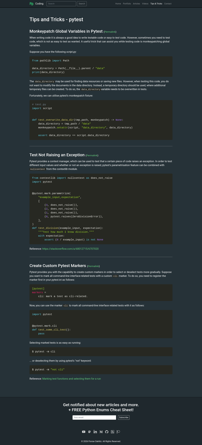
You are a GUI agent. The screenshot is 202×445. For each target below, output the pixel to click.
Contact (167, 3)
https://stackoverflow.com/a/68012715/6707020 (70, 248)
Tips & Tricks (156, 3)
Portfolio (127, 3)
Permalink (110, 31)
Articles (136, 3)
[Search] (61, 3)
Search (82, 3)
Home (118, 3)
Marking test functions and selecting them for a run (71, 378)
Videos (145, 3)
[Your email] (94, 417)
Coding (36, 3)
